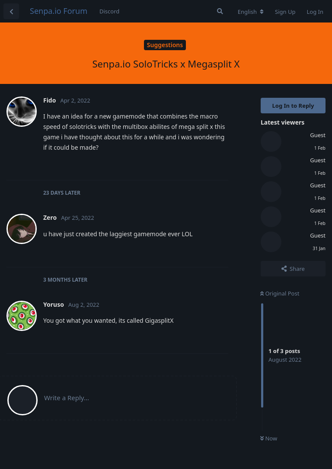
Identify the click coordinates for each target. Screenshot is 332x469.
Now (268, 438)
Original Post (279, 293)
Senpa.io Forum (58, 11)
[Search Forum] (220, 11)
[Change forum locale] (250, 11)
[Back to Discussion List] (11, 11)
